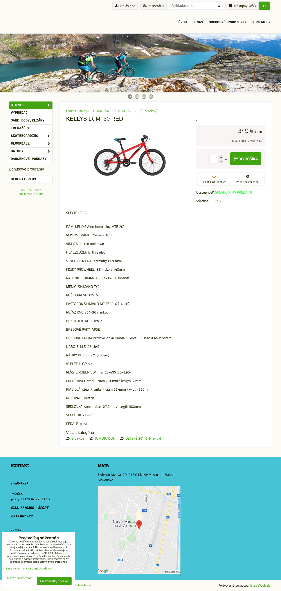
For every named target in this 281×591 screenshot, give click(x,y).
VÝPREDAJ (19, 113)
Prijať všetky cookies (54, 581)
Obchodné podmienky (228, 22)
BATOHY (31, 151)
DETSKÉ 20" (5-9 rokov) (143, 438)
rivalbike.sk (19, 483)
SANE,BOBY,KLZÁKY (28, 121)
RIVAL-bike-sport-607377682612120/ (31, 192)
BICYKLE (78, 438)
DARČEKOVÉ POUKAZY (29, 159)
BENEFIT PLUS (23, 179)
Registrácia (153, 5)
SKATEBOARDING (31, 136)
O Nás (198, 22)
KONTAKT (261, 22)
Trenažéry (20, 128)
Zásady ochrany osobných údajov (29, 568)
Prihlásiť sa (125, 5)
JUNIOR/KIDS (105, 438)
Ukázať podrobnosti (19, 578)
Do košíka (246, 159)
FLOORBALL (31, 143)
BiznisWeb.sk (260, 585)
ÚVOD (182, 22)
